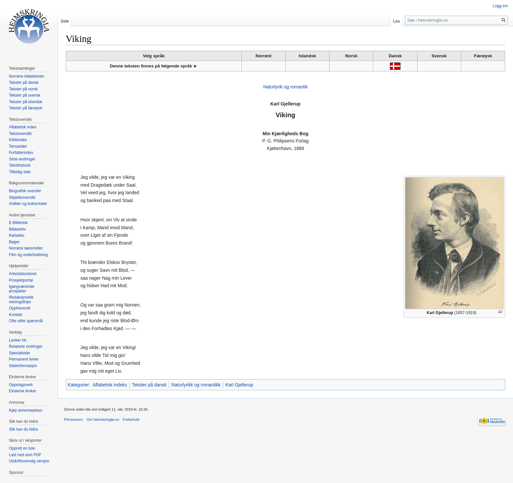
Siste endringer (22, 159)
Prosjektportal (21, 280)
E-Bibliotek (18, 222)
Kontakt (15, 314)
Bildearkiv (17, 229)
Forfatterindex (21, 152)
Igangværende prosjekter (21, 288)
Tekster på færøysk (25, 108)
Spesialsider (19, 353)
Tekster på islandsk (25, 102)
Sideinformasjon (23, 365)
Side (65, 21)
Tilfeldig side (19, 172)
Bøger (14, 242)
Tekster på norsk (23, 89)
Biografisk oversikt (25, 191)
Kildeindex (18, 140)
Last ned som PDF (25, 455)
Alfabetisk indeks (110, 384)
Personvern (73, 419)
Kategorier (78, 384)
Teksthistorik (19, 165)
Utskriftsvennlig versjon (29, 461)
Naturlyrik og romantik (285, 86)
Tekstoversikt (20, 133)
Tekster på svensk (24, 95)
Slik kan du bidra (23, 429)
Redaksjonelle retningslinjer (21, 299)
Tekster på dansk (149, 384)
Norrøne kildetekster (26, 76)
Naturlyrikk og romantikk (196, 384)
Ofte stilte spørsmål (26, 321)
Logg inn (500, 6)
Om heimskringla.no (102, 419)
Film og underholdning (28, 254)
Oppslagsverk (21, 384)
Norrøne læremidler (26, 248)
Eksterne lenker (22, 391)
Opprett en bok (22, 448)
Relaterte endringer (26, 346)
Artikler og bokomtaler (28, 203)
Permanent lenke (24, 359)
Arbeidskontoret (22, 273)
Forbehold (131, 419)
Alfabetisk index (22, 127)
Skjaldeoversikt (22, 197)
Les (396, 21)
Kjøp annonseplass (25, 410)
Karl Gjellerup (239, 384)
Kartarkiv (16, 235)
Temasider (18, 146)
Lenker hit (17, 340)
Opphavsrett (19, 308)
